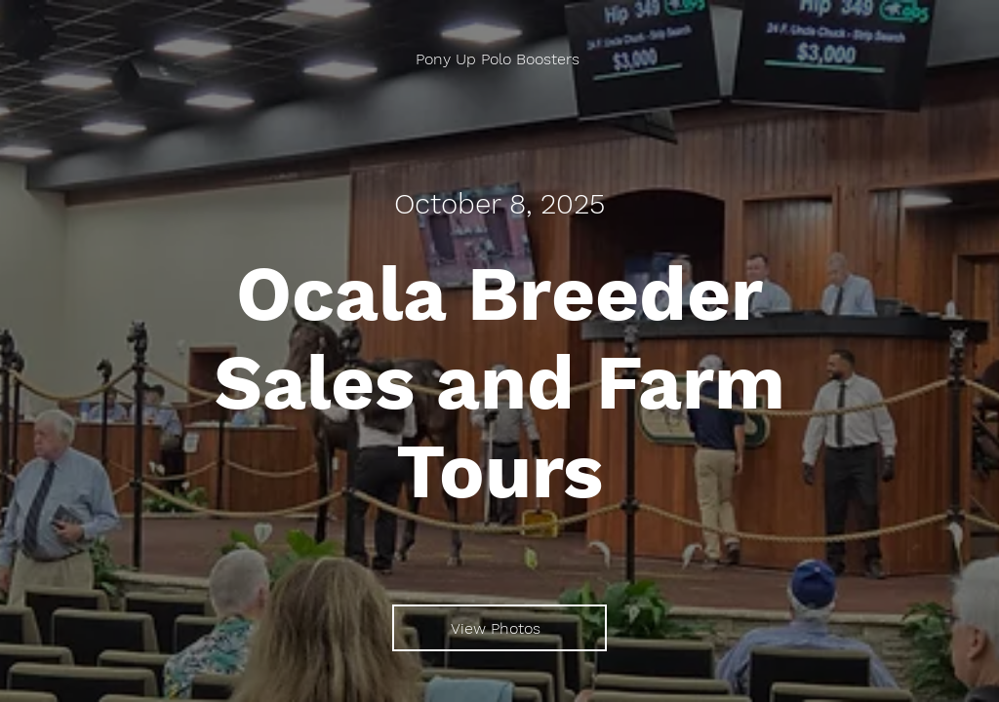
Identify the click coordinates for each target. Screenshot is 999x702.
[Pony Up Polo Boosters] (499, 59)
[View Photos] (499, 627)
